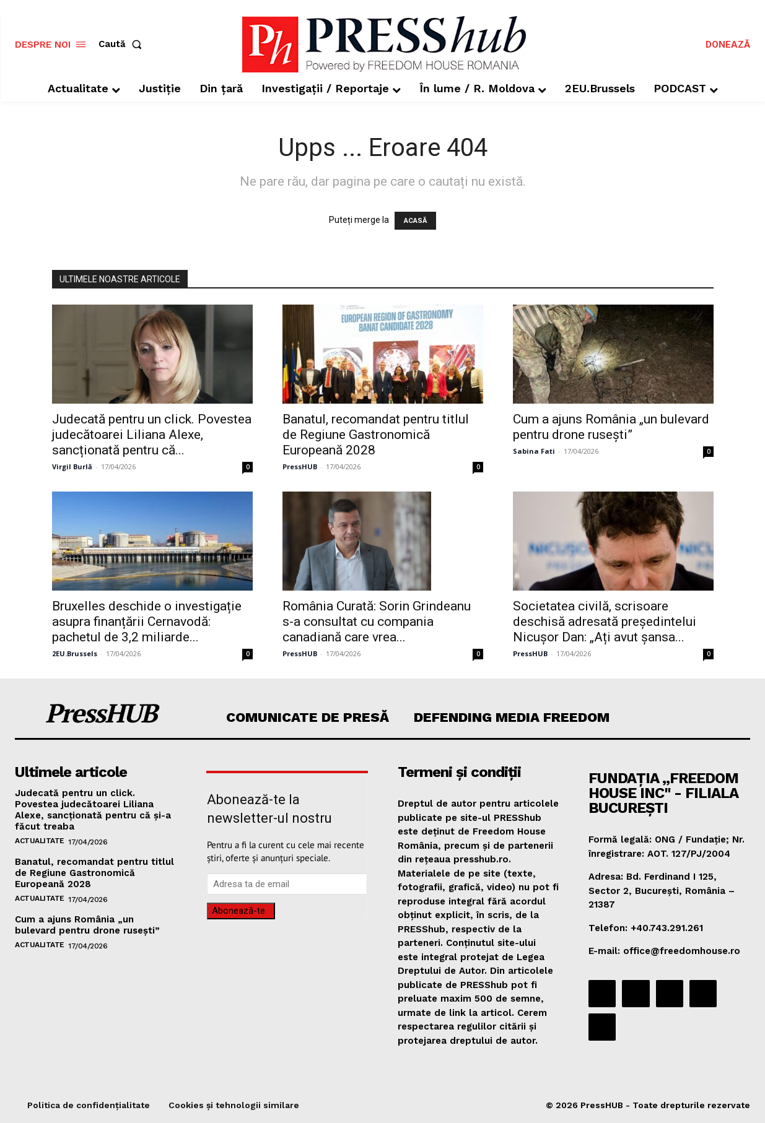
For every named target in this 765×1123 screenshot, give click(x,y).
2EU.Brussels (74, 653)
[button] (122, 44)
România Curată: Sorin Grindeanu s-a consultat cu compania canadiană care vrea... (376, 621)
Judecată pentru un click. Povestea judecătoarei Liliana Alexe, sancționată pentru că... (151, 434)
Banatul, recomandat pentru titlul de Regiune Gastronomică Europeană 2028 (375, 434)
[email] (287, 884)
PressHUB (299, 466)
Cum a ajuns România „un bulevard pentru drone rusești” (611, 427)
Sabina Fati (534, 451)
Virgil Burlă (72, 466)
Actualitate (39, 840)
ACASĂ (415, 221)
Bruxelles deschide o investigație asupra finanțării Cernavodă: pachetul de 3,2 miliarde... (147, 621)
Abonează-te (238, 910)
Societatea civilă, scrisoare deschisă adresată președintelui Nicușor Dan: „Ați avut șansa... (604, 621)
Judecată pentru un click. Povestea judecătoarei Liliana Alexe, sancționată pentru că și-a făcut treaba (93, 809)
